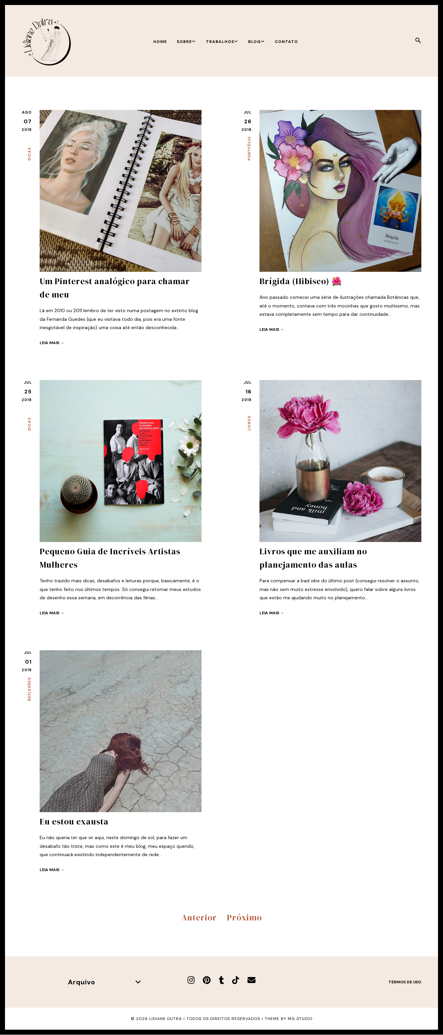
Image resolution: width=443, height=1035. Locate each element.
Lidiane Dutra (165, 1018)
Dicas (29, 154)
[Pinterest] (207, 980)
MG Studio (300, 1018)
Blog (256, 41)
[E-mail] (251, 980)
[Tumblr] (221, 980)
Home (160, 41)
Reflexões (29, 689)
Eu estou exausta (74, 821)
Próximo (244, 917)
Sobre (186, 41)
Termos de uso (404, 982)
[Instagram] (191, 980)
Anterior (199, 917)
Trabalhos (222, 41)
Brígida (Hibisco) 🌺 (300, 281)
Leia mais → (52, 342)
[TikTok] (235, 980)
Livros (249, 423)
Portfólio (249, 148)
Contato (286, 41)
